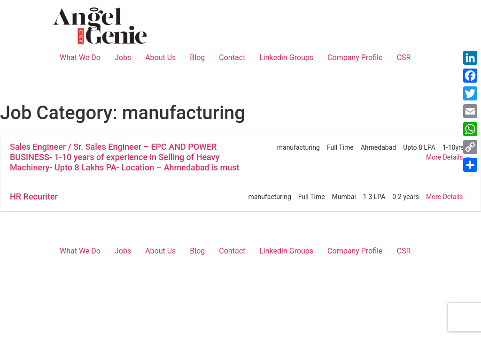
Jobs (123, 57)
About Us (160, 57)
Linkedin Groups (286, 57)
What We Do (80, 57)
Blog (197, 57)
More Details (448, 157)
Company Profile (354, 57)
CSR (403, 57)
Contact (232, 57)
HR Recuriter (34, 196)
